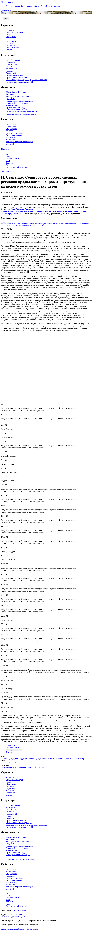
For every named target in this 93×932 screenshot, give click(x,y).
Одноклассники (12, 158)
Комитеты (10, 131)
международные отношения (44, 758)
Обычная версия (12, 48)
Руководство (11, 62)
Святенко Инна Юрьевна (11, 763)
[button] (7, 2)
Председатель (11, 129)
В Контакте (10, 745)
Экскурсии (10, 45)
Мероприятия (11, 105)
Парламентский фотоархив (17, 167)
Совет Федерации (13, 60)
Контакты (10, 30)
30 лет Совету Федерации (16, 92)
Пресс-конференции (14, 135)
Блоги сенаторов (12, 137)
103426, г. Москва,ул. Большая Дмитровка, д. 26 (13, 915)
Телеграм (9, 163)
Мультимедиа (11, 139)
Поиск (8, 34)
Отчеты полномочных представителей (21, 112)
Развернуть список (14, 750)
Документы (10, 99)
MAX (8, 161)
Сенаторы (10, 67)
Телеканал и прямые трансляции (19, 142)
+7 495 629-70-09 (19, 910)
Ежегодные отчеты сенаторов (18, 110)
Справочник (11, 41)
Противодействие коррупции (18, 107)
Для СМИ (10, 144)
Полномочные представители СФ (19, 82)
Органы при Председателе (16, 75)
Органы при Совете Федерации (19, 77)
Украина (84, 758)
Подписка (10, 39)
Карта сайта (11, 43)
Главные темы (11, 124)
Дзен (8, 156)
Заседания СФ (11, 94)
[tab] (46, 748)
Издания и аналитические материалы (21, 114)
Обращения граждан (14, 32)
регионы (59, 758)
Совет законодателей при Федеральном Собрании (26, 80)
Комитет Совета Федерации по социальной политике (23, 767)
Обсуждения (11, 37)
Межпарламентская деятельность (19, 101)
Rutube (8, 165)
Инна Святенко (43, 211)
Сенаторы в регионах (14, 133)
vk (7, 154)
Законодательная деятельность (18, 96)
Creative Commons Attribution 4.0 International (19, 929)
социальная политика (72, 758)
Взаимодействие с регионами (18, 103)
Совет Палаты (11, 64)
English (9, 50)
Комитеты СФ (11, 69)
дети (3, 758)
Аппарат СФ (11, 73)
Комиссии (10, 71)
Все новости (11, 126)
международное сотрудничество (18, 758)
